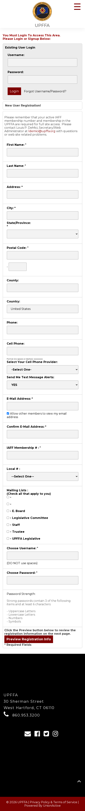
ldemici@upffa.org (41, 131)
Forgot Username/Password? (45, 91)
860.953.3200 (26, 715)
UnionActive (52, 805)
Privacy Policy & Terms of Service (53, 802)
